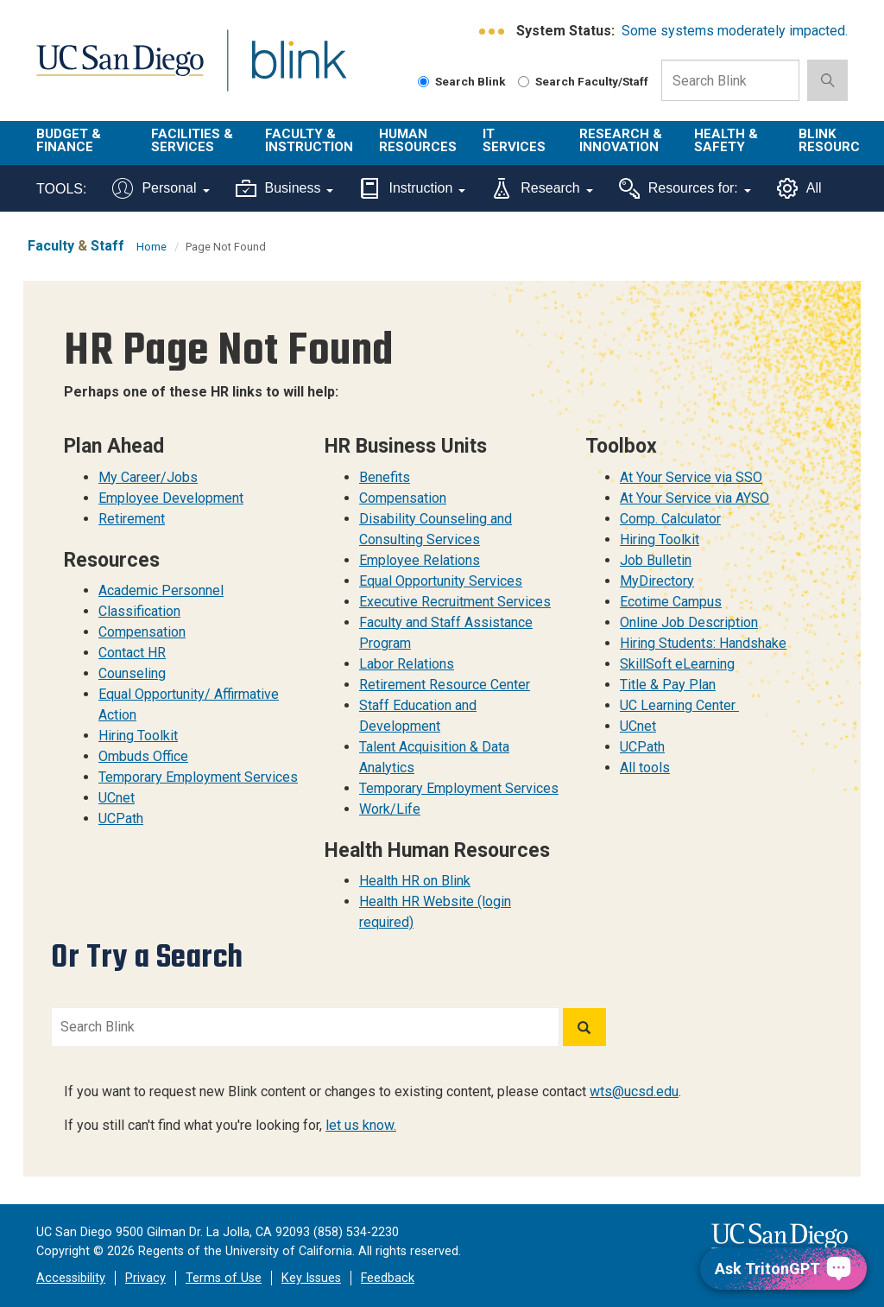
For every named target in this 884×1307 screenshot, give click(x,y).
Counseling (132, 673)
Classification (139, 611)
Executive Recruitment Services (455, 601)
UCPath (120, 818)
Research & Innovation (620, 140)
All (799, 188)
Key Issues (311, 1278)
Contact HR (132, 652)
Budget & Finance (68, 140)
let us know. (360, 1125)
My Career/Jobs (148, 477)
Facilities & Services (192, 140)
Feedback (387, 1278)
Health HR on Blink (414, 880)
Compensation (142, 632)
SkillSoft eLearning (677, 664)
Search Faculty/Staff (583, 81)
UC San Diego (114, 70)
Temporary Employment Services (198, 777)
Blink (282, 70)
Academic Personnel (161, 590)
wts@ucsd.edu (634, 1091)
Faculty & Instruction (309, 140)
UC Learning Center (679, 705)
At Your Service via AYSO (694, 498)
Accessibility (70, 1278)
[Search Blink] (423, 81)
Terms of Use (224, 1278)
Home (151, 246)
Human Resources (418, 140)
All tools (645, 767)
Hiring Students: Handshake (703, 643)
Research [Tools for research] (541, 188)
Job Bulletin (655, 560)
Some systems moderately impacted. (735, 30)
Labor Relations (406, 664)
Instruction (412, 188)
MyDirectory (657, 581)
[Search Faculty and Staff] (523, 81)
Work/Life (389, 809)
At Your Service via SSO (691, 477)
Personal (160, 188)
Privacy (145, 1278)
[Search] (584, 1027)
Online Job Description (689, 622)
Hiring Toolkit (138, 735)
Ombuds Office (143, 756)
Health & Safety (726, 140)
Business (285, 188)
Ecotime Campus (671, 601)
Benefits (384, 477)
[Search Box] (730, 80)
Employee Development (170, 498)
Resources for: (685, 188)
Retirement (131, 519)
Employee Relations (419, 560)
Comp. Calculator (670, 519)
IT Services (514, 140)
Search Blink (462, 81)
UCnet (116, 798)
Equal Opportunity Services (440, 581)
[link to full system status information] (492, 31)
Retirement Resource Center (444, 684)
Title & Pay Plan (668, 684)
